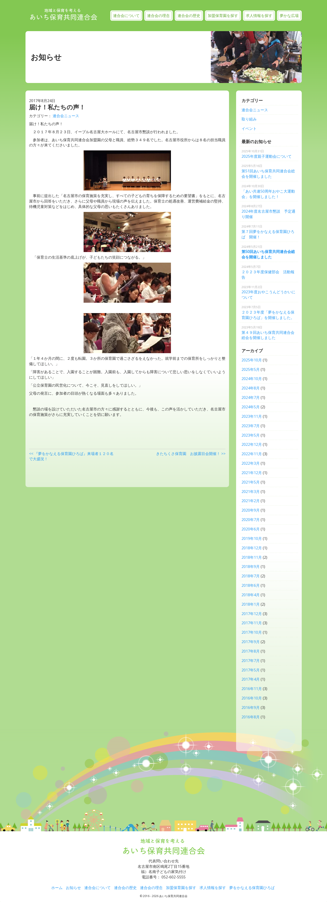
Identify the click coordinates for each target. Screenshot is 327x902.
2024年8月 (251, 388)
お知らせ (73, 887)
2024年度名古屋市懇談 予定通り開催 (268, 211)
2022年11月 (252, 453)
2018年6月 (251, 585)
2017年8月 (251, 651)
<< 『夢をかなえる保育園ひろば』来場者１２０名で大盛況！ (71, 456)
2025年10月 (252, 360)
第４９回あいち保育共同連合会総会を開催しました (268, 332)
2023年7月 (251, 425)
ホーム (57, 887)
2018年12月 (252, 547)
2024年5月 (251, 407)
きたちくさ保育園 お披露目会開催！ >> (190, 453)
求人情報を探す (259, 15)
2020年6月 (251, 529)
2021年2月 (251, 500)
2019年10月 (252, 538)
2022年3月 (251, 463)
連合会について (126, 15)
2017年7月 (251, 660)
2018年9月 (251, 566)
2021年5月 (251, 482)
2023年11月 (252, 416)
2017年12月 (252, 613)
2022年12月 (252, 444)
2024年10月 (252, 378)
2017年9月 (251, 641)
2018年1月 (251, 604)
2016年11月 (252, 688)
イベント (249, 128)
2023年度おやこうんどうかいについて (268, 292)
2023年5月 (251, 435)
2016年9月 (251, 707)
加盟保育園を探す (223, 15)
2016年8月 (251, 717)
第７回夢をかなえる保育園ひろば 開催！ (268, 232)
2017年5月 (251, 670)
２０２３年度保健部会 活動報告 (268, 272)
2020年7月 (251, 519)
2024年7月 (251, 397)
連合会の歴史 (189, 15)
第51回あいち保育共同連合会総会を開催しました (268, 171)
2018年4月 (251, 594)
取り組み (249, 119)
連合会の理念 (158, 15)
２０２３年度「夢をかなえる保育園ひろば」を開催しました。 (268, 312)
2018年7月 (251, 576)
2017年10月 (252, 632)
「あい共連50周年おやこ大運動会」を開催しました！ (268, 191)
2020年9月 (251, 510)
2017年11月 (252, 622)
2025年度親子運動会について (267, 154)
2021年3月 (251, 491)
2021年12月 (252, 472)
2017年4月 (251, 679)
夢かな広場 (289, 15)
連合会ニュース (66, 115)
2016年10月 (252, 698)
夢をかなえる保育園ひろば (252, 887)
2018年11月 (252, 557)
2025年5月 (251, 369)
